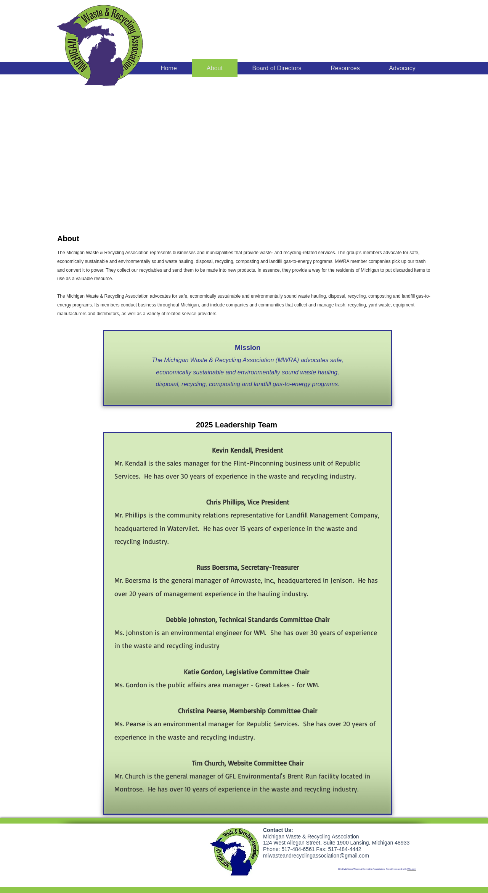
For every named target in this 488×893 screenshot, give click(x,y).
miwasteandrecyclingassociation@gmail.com (316, 856)
